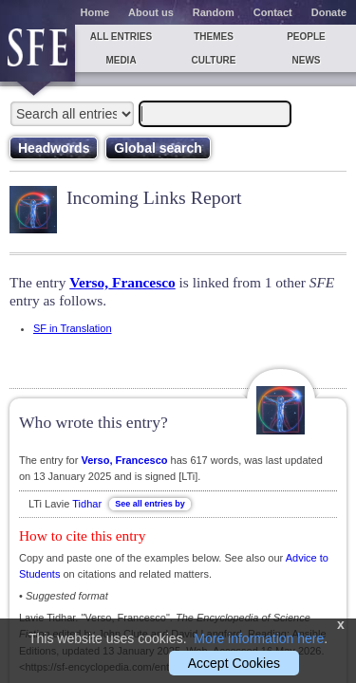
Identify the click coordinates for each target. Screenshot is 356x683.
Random (213, 12)
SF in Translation (72, 328)
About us (151, 12)
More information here (259, 638)
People (306, 36)
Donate (329, 12)
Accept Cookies (234, 663)
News (306, 60)
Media (120, 60)
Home (95, 12)
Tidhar (87, 503)
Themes (214, 36)
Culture (213, 60)
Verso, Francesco (122, 282)
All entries (121, 36)
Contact (272, 12)
